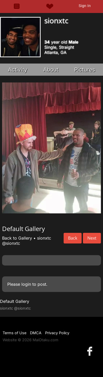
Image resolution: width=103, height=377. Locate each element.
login (26, 284)
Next (91, 238)
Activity (17, 69)
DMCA (35, 333)
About (50, 69)
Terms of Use (14, 333)
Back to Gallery (17, 238)
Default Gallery (14, 301)
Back (72, 238)
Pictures (84, 69)
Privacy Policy (57, 333)
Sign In (84, 6)
